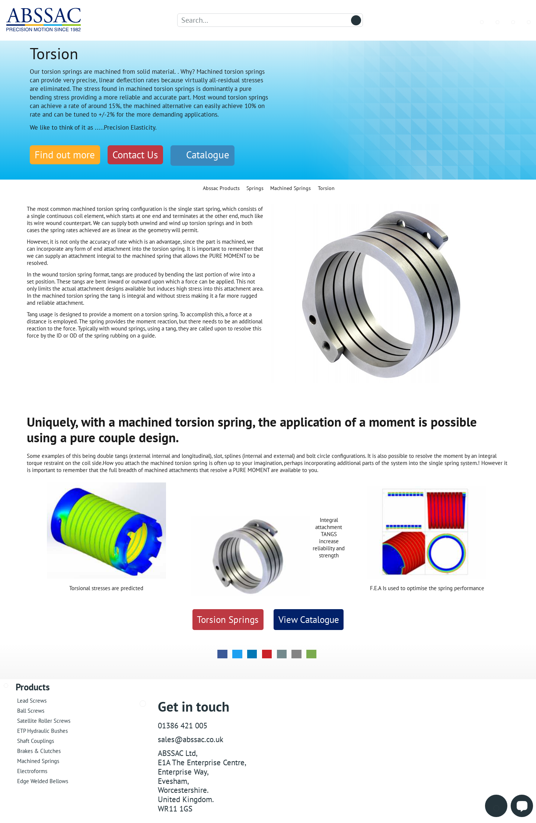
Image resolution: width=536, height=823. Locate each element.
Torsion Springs (228, 618)
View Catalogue (308, 618)
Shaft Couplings (35, 739)
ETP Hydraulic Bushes (42, 729)
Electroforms (32, 769)
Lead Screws (32, 699)
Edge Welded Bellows (42, 780)
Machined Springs (38, 759)
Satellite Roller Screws (43, 719)
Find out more (65, 154)
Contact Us (135, 154)
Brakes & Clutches (39, 749)
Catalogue (202, 154)
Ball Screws (30, 709)
